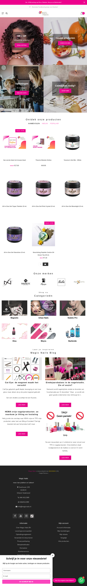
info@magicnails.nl (24, 507)
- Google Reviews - (43, 473)
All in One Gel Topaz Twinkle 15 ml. (14, 206)
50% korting (22, 45)
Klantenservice (23, 551)
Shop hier (65, 91)
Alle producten (63, 541)
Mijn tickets (64, 534)
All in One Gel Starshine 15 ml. (14, 252)
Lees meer (21, 405)
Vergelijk (63, 538)
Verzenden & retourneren (23, 538)
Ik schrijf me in (26, 582)
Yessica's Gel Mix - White (72, 160)
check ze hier (65, 43)
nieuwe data (22, 93)
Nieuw (45, 123)
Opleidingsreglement (23, 534)
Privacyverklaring (23, 541)
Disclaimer (23, 548)
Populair (54, 123)
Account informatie (63, 528)
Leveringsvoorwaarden (23, 531)
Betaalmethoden (23, 545)
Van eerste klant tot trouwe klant (14, 160)
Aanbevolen (34, 123)
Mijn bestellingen (63, 531)
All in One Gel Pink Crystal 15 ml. (43, 206)
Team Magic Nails (23, 555)
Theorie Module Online (43, 160)
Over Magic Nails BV (23, 528)
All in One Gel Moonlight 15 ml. (72, 206)
